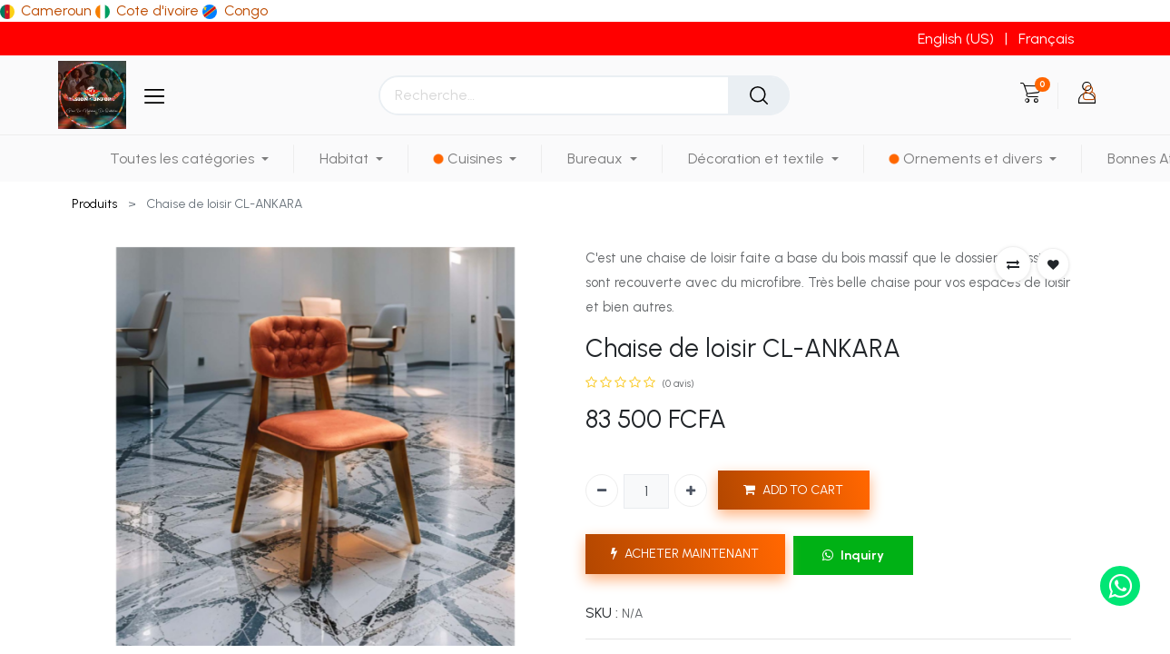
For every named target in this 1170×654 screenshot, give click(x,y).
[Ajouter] (690, 490)
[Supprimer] (601, 490)
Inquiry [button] (853, 555)
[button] (1013, 264)
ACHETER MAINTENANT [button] (685, 553)
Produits (94, 204)
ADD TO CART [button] (793, 490)
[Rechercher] (759, 95)
